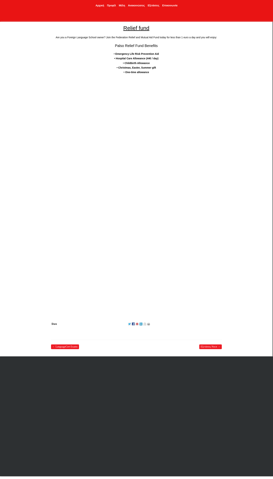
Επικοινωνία (169, 5)
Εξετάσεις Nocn (210, 346)
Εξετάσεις (153, 5)
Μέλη (122, 5)
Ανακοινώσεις (136, 5)
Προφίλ (111, 5)
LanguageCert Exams (65, 346)
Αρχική (100, 5)
